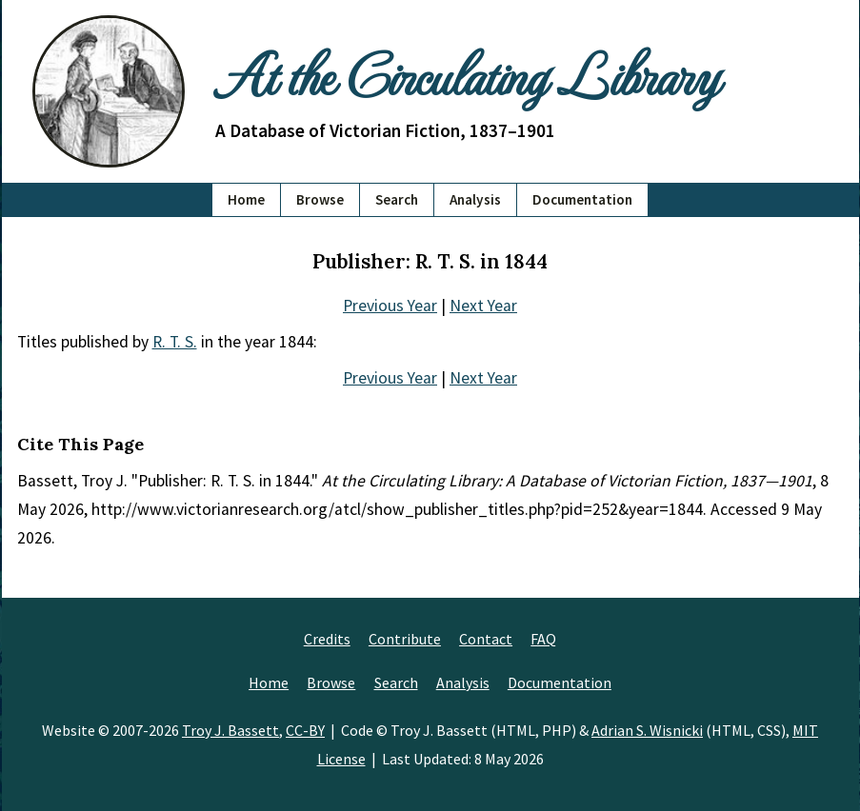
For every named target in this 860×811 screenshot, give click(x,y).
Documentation (582, 199)
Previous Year (390, 305)
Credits (327, 638)
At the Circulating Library (466, 73)
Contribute (405, 638)
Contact (485, 638)
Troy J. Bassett (230, 730)
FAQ (543, 638)
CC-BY (305, 730)
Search (396, 199)
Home (246, 199)
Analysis (475, 199)
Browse (320, 199)
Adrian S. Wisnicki (647, 730)
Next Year (483, 305)
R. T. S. (174, 341)
